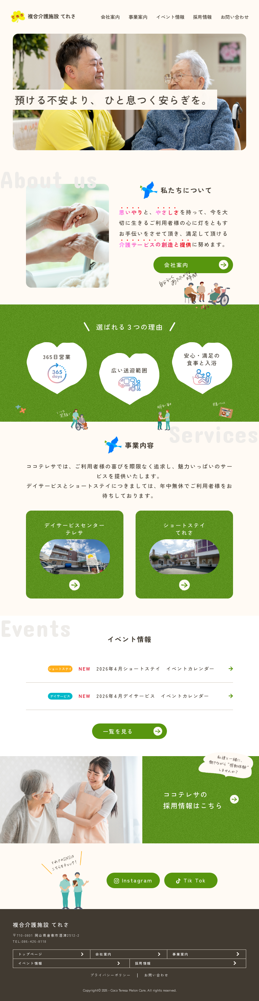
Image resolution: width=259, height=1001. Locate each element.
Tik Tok (194, 880)
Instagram (137, 880)
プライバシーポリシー (110, 975)
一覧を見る (118, 731)
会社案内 (110, 16)
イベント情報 (170, 16)
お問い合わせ (235, 16)
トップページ (30, 954)
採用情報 (202, 16)
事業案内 (137, 16)
